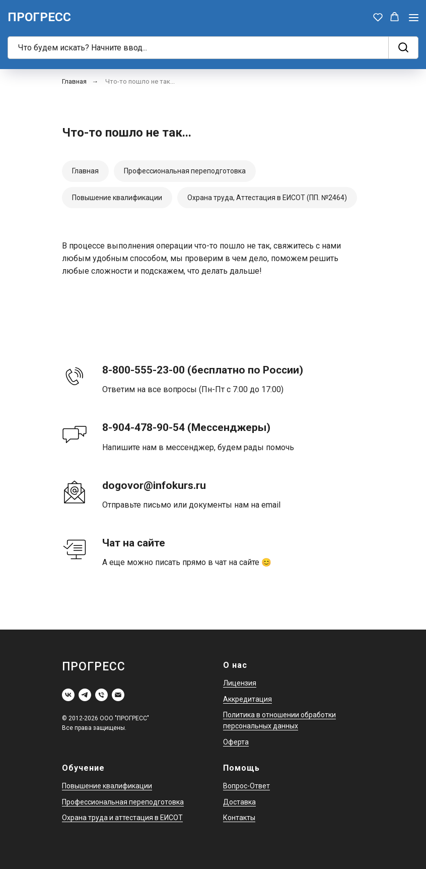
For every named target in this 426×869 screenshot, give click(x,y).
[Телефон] (101, 695)
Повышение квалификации (117, 198)
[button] (378, 17)
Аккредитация (247, 699)
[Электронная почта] (118, 695)
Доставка (239, 802)
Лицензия (239, 683)
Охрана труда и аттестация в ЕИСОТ (122, 818)
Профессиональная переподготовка (185, 171)
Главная (74, 81)
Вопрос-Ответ (246, 786)
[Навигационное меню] (413, 17)
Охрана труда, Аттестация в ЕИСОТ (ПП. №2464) (267, 198)
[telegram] (85, 695)
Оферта (236, 742)
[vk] (68, 695)
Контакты (239, 818)
